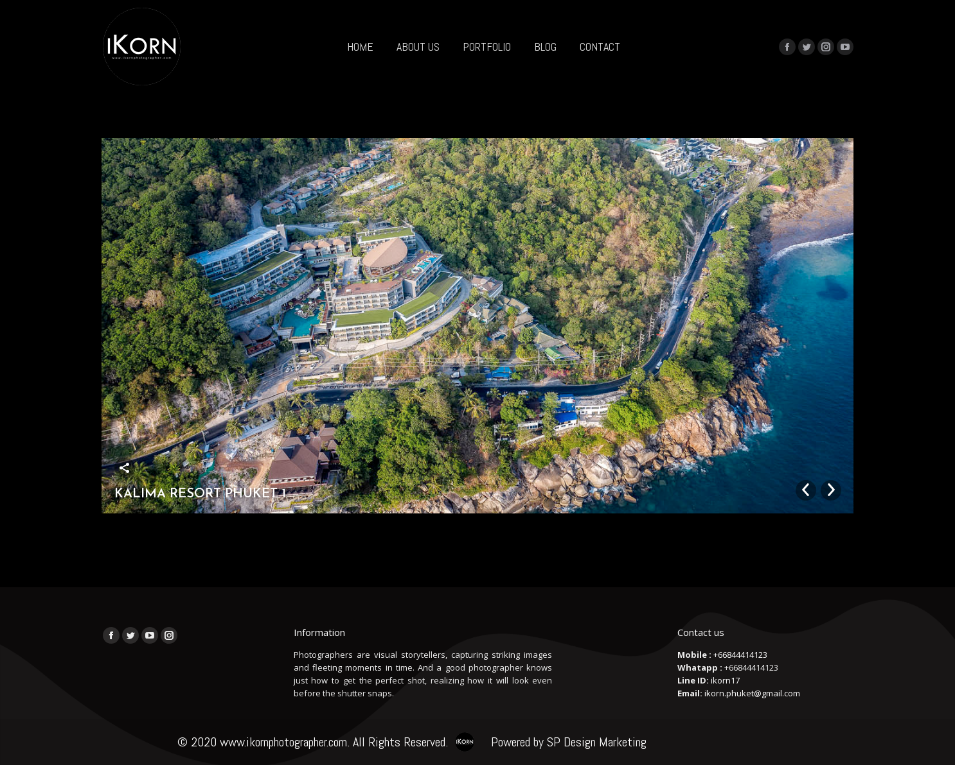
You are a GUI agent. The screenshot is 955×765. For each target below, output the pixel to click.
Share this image (124, 468)
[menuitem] (360, 47)
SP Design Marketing (597, 742)
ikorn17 (725, 680)
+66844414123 (740, 654)
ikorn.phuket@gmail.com (752, 693)
